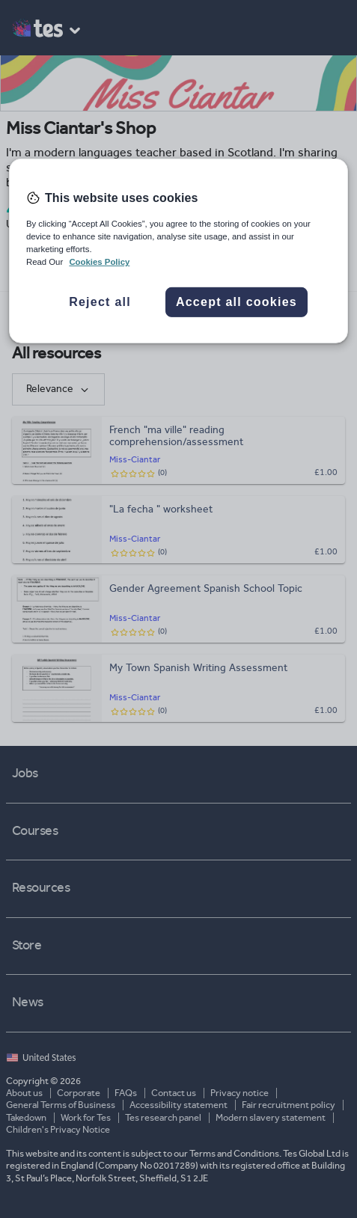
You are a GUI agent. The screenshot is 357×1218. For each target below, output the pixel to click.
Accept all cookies (236, 302)
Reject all (100, 302)
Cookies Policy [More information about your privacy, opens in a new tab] (99, 261)
